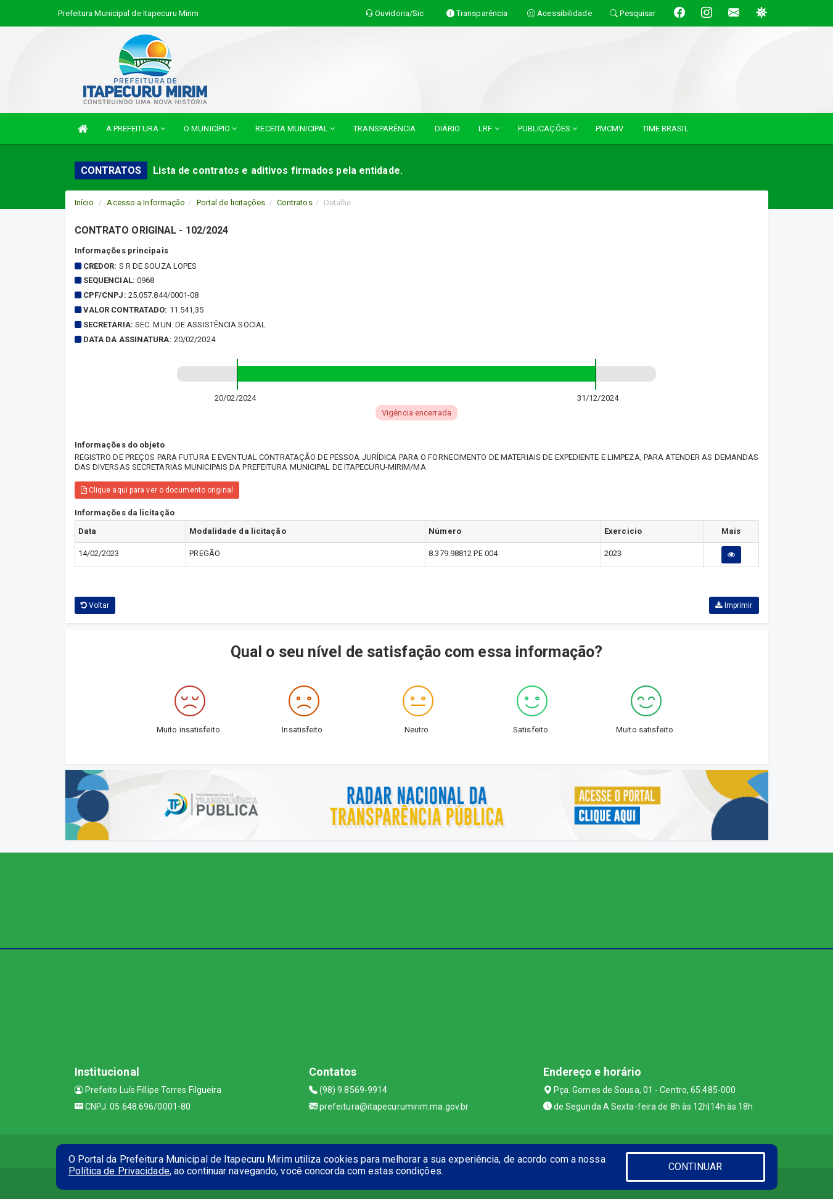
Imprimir (733, 605)
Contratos (295, 202)
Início (84, 202)
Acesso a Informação (146, 202)
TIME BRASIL (665, 128)
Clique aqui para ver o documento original (157, 490)
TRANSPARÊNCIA (384, 128)
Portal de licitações (231, 202)
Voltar (95, 605)
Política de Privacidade (119, 1171)
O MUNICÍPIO (210, 128)
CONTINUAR (695, 1166)
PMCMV (610, 128)
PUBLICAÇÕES (547, 128)
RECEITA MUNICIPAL (295, 128)
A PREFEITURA (135, 128)
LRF (488, 128)
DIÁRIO (448, 128)
